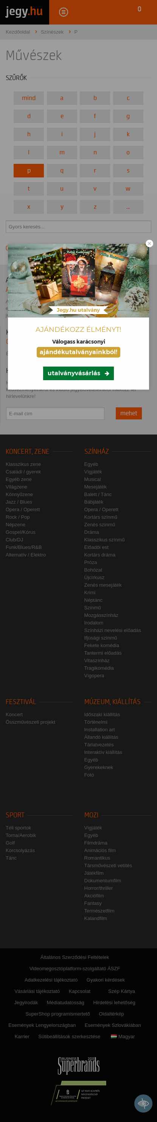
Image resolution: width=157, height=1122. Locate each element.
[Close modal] (149, 243)
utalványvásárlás (74, 373)
